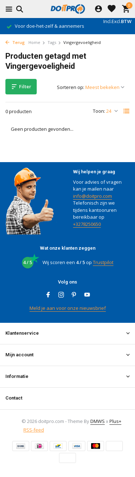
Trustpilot (103, 262)
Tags (54, 42)
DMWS (97, 421)
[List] (126, 111)
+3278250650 (87, 224)
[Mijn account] (98, 9)
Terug (15, 42)
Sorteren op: (70, 87)
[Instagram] (61, 295)
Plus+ (115, 421)
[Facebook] (48, 295)
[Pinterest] (74, 295)
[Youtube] (87, 295)
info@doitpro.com (92, 196)
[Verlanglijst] (112, 9)
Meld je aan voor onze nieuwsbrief (68, 308)
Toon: (99, 111)
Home (36, 42)
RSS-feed (33, 430)
